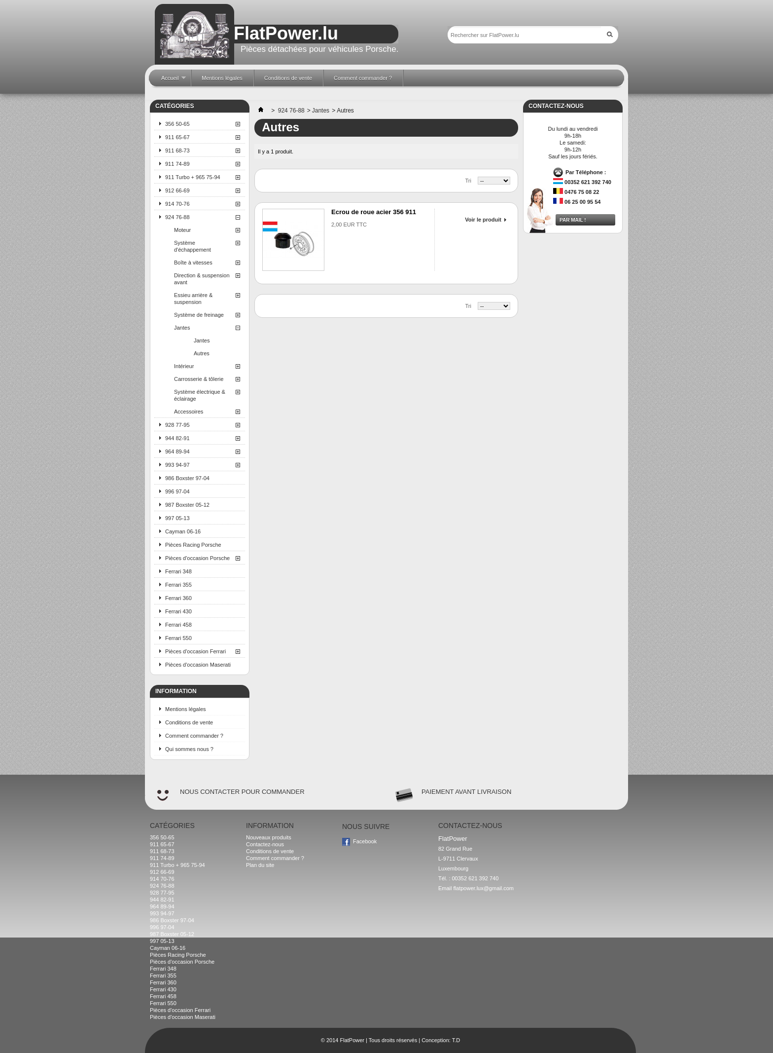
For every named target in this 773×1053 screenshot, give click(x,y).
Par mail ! (573, 220)
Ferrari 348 (178, 571)
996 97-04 (177, 491)
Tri (468, 181)
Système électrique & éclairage (199, 395)
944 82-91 (177, 438)
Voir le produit (483, 220)
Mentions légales (185, 709)
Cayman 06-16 (183, 531)
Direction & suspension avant (202, 278)
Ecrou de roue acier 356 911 (373, 212)
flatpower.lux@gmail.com (484, 888)
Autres (202, 353)
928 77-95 (177, 425)
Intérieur (184, 366)
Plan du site (260, 865)
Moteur (182, 230)
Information (176, 691)
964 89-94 (177, 451)
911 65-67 (177, 137)
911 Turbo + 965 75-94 (192, 177)
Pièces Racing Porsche (193, 545)
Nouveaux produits (268, 837)
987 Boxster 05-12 (187, 505)
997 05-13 (177, 518)
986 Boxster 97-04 (187, 478)
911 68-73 (177, 150)
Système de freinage (199, 315)
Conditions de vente (189, 722)
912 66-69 (177, 190)
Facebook (365, 841)
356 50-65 (177, 124)
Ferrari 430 (178, 611)
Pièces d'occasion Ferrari (195, 651)
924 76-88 (177, 217)
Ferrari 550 (178, 638)
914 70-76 (177, 204)
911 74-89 (177, 164)
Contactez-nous (265, 844)
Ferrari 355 (178, 585)
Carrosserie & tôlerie (198, 379)
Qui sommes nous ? (189, 749)
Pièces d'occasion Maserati (198, 665)
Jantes (182, 328)
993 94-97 (177, 465)
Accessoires (188, 411)
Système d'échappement (192, 246)
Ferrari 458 (178, 625)
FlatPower (352, 1040)
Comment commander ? (194, 736)
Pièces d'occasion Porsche (197, 558)
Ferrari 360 (178, 598)
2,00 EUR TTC (349, 224)
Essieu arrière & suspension (193, 298)
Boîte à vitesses (193, 262)
